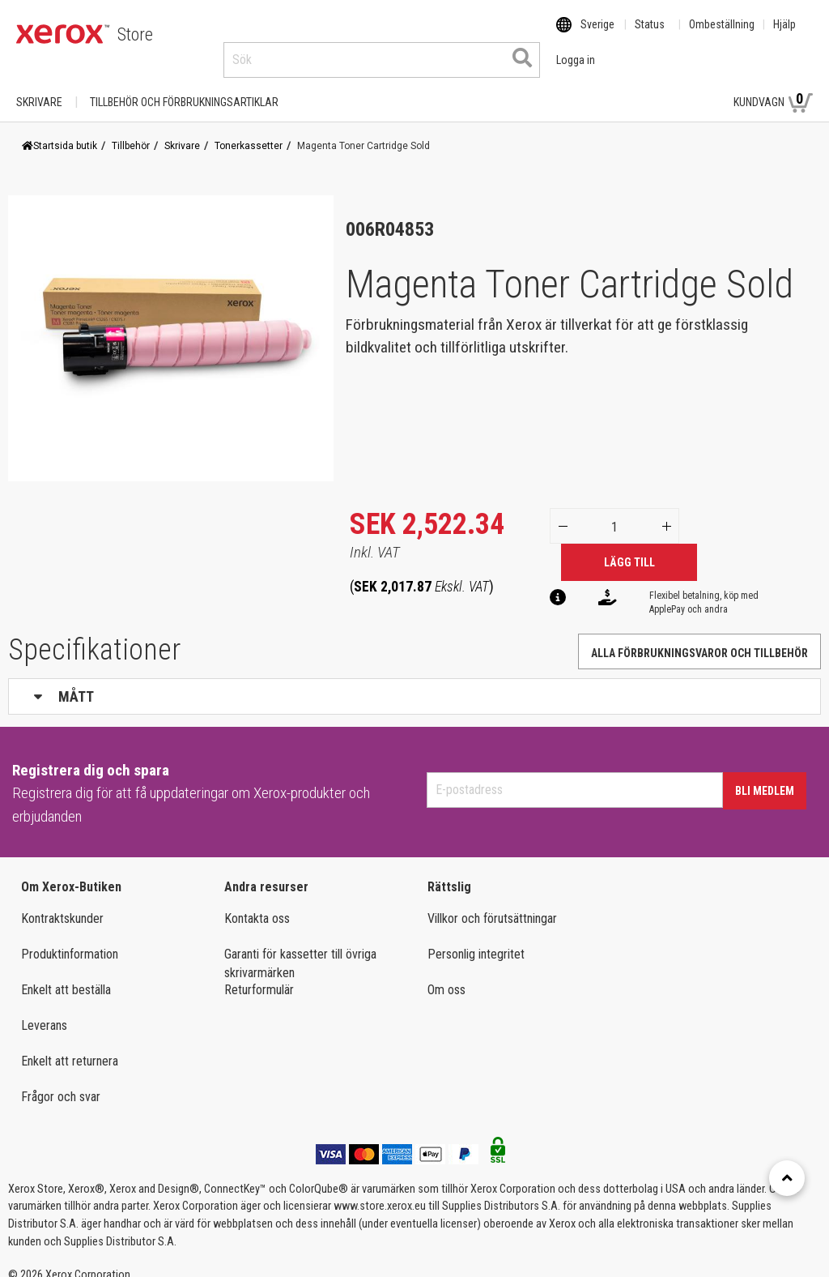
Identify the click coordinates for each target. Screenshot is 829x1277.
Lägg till (629, 546)
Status (650, 34)
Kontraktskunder (62, 903)
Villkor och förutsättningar (492, 903)
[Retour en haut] (787, 1178)
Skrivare (39, 86)
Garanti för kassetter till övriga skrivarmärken (300, 948)
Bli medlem (764, 775)
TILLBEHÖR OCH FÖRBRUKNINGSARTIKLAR (184, 86)
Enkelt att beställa (66, 974)
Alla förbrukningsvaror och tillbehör (699, 637)
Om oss (446, 974)
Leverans (44, 1010)
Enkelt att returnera (69, 1045)
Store (135, 34)
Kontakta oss (257, 903)
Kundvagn (773, 86)
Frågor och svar (60, 1081)
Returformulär (259, 974)
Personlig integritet (476, 938)
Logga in (684, 86)
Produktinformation (69, 938)
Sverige (597, 34)
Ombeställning (722, 34)
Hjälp (784, 34)
